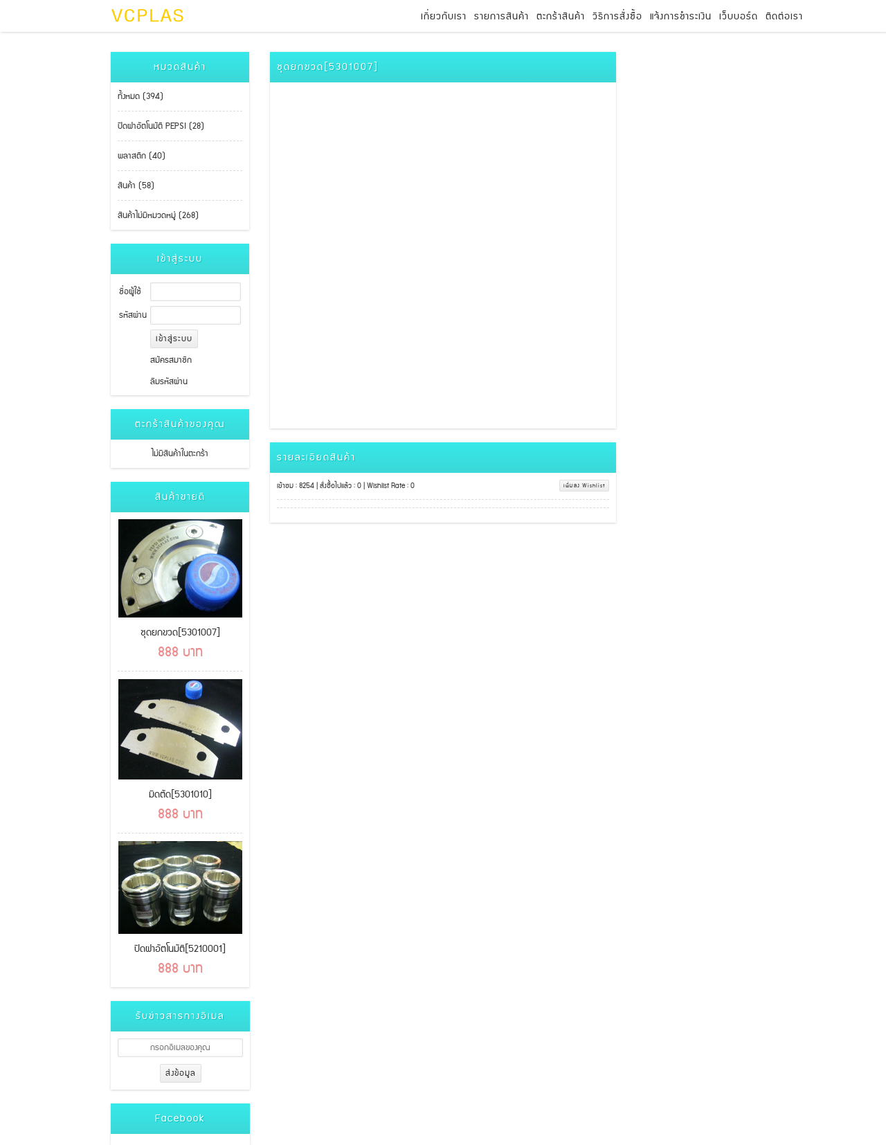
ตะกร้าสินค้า (560, 16)
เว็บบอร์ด (738, 16)
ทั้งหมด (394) (140, 96)
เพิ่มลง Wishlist (584, 485)
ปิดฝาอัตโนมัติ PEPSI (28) (161, 126)
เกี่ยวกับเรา (444, 16)
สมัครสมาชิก (171, 360)
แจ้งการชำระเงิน (681, 16)
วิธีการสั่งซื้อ (617, 16)
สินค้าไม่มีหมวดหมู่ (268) (158, 215)
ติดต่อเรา (784, 16)
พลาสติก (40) (141, 156)
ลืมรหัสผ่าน (169, 382)
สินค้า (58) (136, 186)
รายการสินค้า (501, 16)
